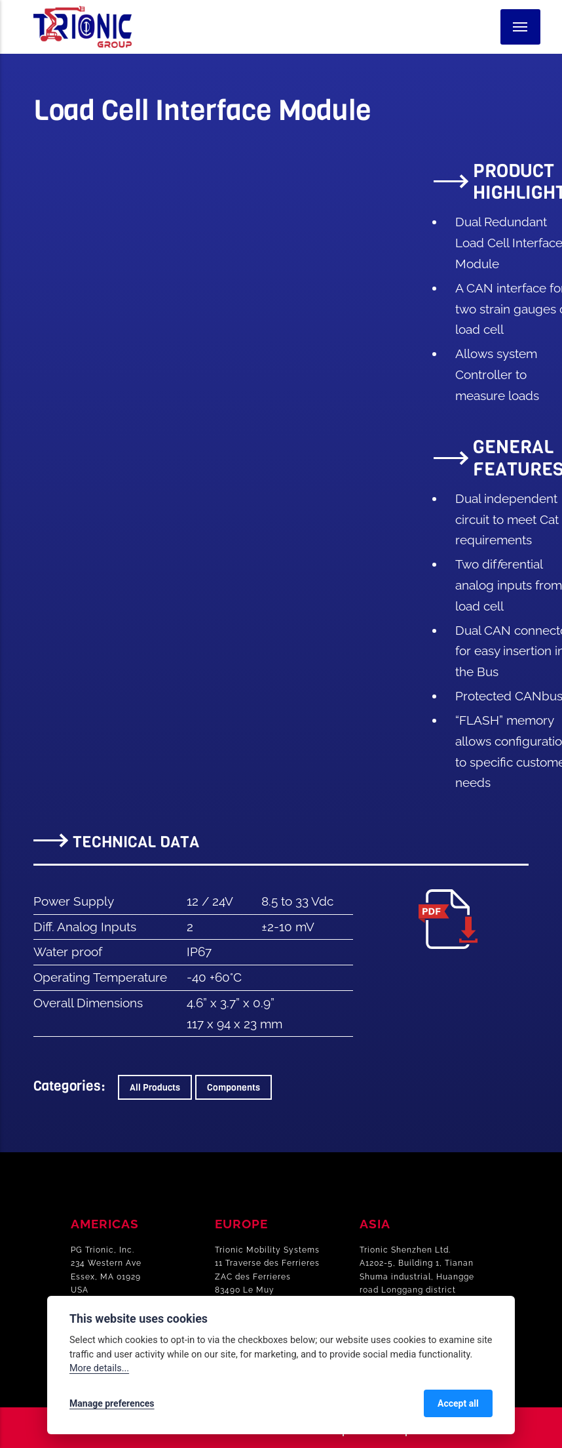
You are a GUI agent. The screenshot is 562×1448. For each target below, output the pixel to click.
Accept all (458, 1403)
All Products (155, 1087)
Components (233, 1087)
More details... (99, 1368)
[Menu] (520, 27)
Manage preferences (112, 1403)
